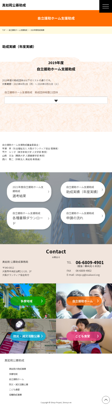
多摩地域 (26, 301)
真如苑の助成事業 (17, 368)
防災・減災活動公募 (26, 336)
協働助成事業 (15, 394)
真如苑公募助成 (14, 5)
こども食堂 (82, 336)
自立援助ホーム (82, 301)
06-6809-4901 (90, 262)
